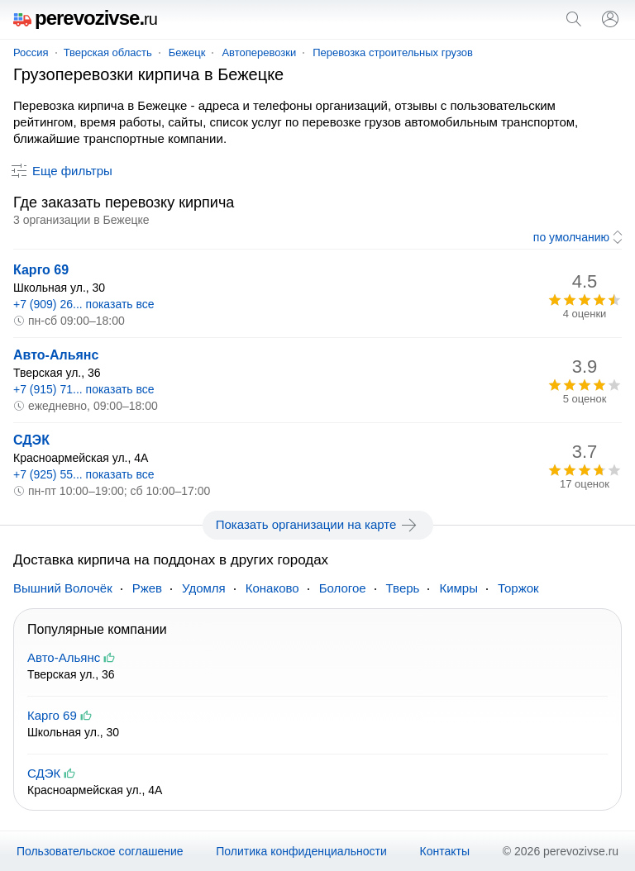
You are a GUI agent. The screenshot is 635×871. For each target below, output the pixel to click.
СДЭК (31, 440)
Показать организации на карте (318, 525)
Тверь (403, 588)
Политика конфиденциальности (301, 851)
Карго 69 (41, 270)
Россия (31, 52)
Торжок (518, 588)
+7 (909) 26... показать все (84, 304)
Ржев (147, 588)
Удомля (204, 588)
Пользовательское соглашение (100, 851)
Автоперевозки (259, 52)
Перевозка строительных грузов (393, 52)
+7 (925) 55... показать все (84, 474)
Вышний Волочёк (62, 588)
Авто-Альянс (55, 355)
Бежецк (187, 52)
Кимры (458, 588)
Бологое (342, 588)
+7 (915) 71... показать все (84, 389)
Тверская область (108, 52)
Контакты (445, 851)
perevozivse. (85, 18)
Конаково (272, 588)
